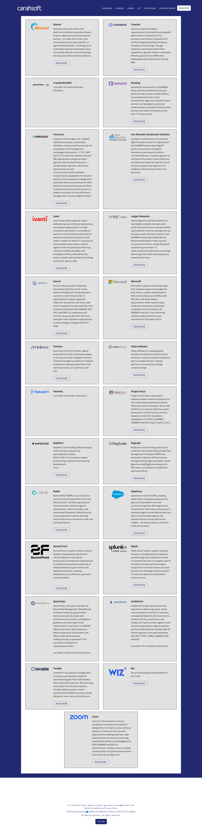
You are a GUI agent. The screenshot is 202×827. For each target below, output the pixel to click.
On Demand (107, 8)
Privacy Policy (111, 808)
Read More (61, 63)
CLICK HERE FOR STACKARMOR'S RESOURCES (149, 646)
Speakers (119, 8)
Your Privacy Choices (77, 811)
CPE (139, 8)
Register (184, 8)
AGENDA (130, 8)
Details (71, 646)
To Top (101, 821)
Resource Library (167, 8)
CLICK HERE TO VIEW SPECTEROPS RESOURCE (71, 653)
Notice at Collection (98, 811)
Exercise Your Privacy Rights (122, 811)
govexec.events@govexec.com (119, 805)
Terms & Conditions (93, 808)
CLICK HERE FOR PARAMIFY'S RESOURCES (70, 396)
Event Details (150, 8)
